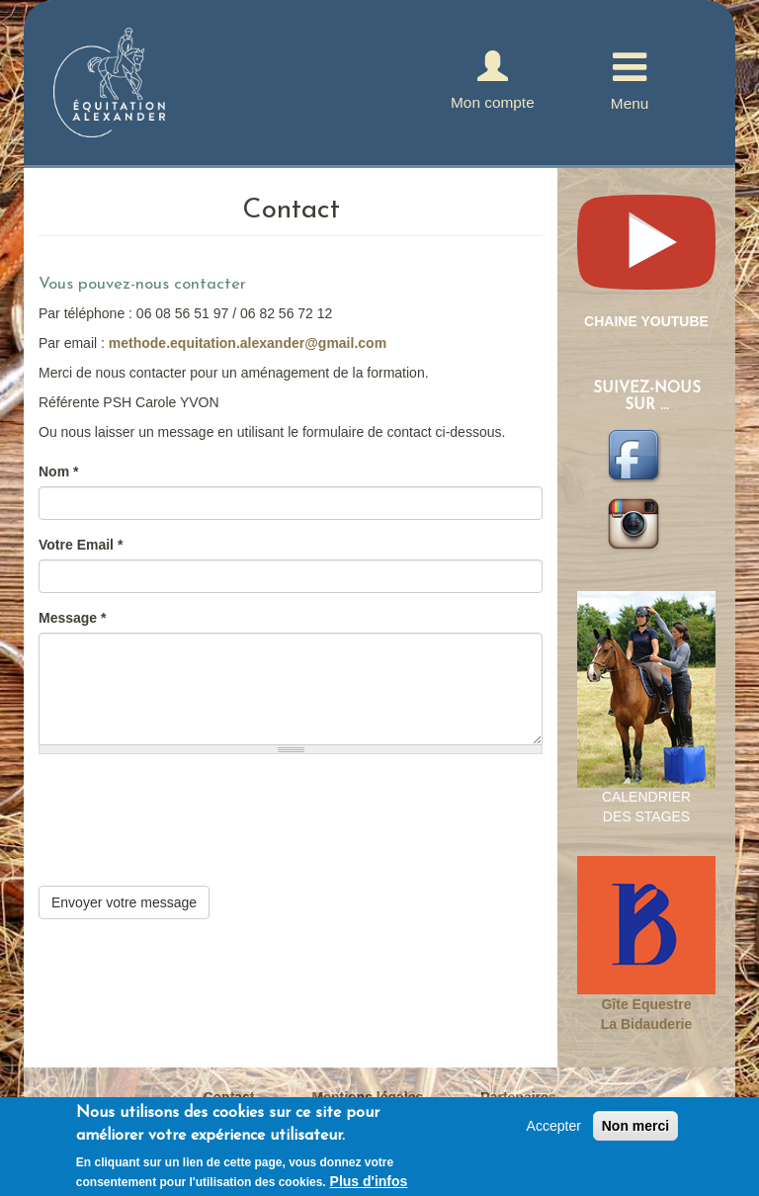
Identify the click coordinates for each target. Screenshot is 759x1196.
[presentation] (189, 847)
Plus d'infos (369, 1181)
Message (73, 618)
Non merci (635, 1126)
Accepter (554, 1126)
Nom (58, 471)
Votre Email (81, 545)
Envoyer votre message (124, 902)
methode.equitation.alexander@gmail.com (247, 343)
